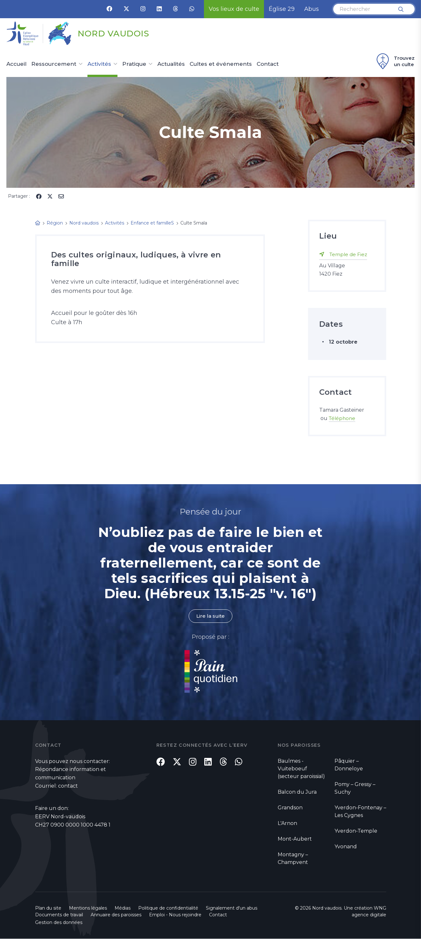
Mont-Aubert (295, 839)
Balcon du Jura (297, 792)
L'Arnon (287, 823)
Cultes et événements (221, 64)
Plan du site (48, 908)
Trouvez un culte (395, 61)
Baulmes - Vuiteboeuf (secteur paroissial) (301, 768)
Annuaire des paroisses (116, 915)
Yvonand (346, 847)
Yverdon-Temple (356, 831)
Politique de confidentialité (168, 908)
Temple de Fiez (349, 254)
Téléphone (343, 418)
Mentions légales (88, 908)
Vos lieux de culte (234, 8)
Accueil (16, 64)
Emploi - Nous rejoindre (175, 915)
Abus (311, 8)
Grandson (290, 808)
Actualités (171, 64)
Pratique (134, 64)
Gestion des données (58, 923)
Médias (123, 908)
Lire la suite (210, 616)
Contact (268, 64)
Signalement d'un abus (231, 908)
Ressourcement (53, 64)
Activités (99, 64)
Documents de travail (59, 915)
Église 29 (282, 8)
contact (68, 786)
